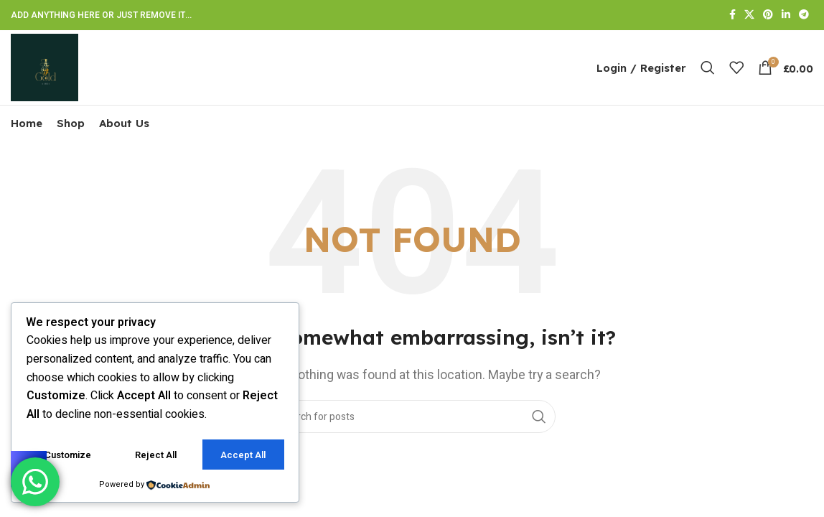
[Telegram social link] (804, 15)
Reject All (156, 455)
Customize (68, 455)
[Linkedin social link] (786, 15)
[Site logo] (44, 66)
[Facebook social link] (732, 15)
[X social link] (749, 15)
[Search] (707, 67)
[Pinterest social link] (768, 15)
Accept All (243, 455)
